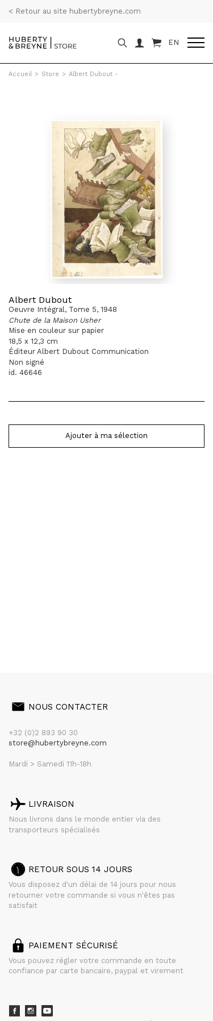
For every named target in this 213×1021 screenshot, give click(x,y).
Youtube (47, 1010)
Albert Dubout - (93, 74)
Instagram (30, 1010)
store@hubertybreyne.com (58, 743)
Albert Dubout (40, 299)
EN (173, 42)
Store (50, 74)
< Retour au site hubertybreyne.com (75, 11)
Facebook (14, 1010)
